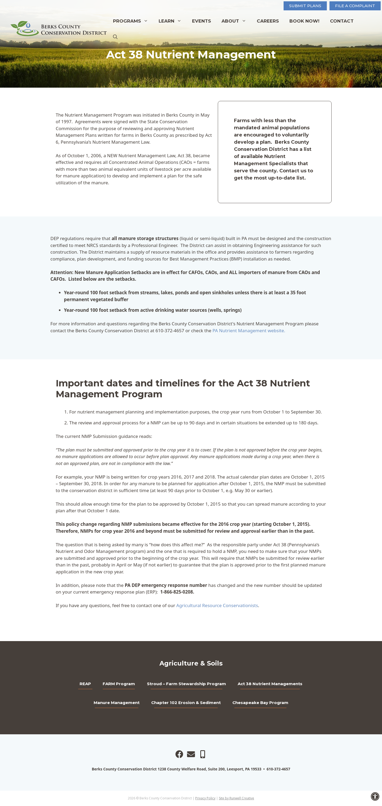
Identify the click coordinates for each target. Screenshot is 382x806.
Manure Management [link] (117, 702)
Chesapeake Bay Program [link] (260, 702)
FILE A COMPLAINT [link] (355, 5)
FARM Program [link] (119, 683)
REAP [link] (85, 683)
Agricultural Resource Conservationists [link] (217, 605)
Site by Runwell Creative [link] (236, 798)
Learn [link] (173, 21)
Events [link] (201, 21)
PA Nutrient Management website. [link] (248, 330)
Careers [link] (268, 21)
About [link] (236, 21)
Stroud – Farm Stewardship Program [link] (186, 683)
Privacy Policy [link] (205, 798)
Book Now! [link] (304, 21)
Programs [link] (133, 21)
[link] (375, 796)
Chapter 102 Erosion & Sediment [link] (186, 702)
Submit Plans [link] (305, 5)
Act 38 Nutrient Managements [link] (270, 683)
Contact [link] (342, 21)
